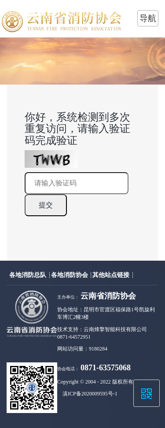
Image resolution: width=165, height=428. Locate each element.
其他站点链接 (111, 274)
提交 (46, 205)
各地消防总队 (28, 274)
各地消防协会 (70, 274)
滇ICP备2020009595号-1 (89, 394)
